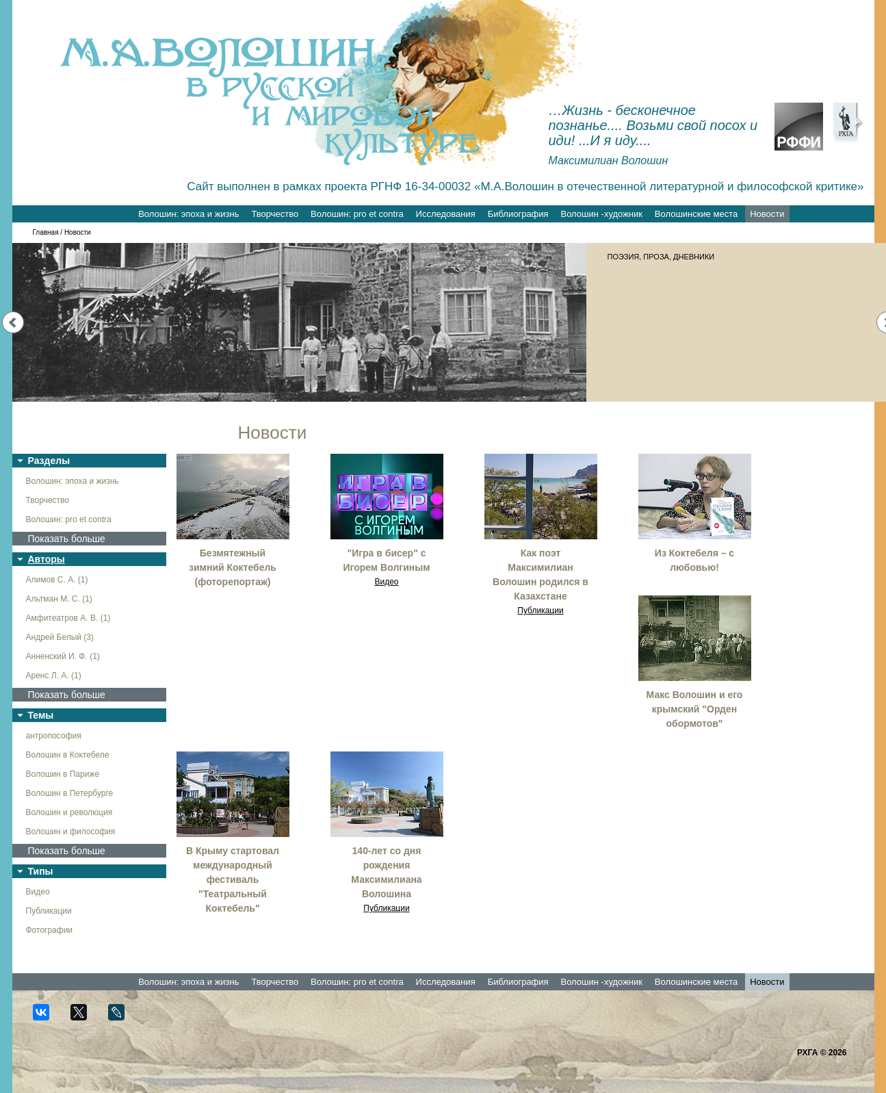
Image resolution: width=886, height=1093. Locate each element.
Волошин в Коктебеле (67, 755)
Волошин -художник (601, 214)
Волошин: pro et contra (357, 214)
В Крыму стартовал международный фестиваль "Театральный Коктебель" (232, 879)
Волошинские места (696, 214)
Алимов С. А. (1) (57, 579)
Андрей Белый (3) (60, 637)
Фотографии (49, 930)
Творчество (274, 214)
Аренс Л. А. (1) (53, 675)
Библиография (518, 214)
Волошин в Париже (63, 774)
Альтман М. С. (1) (59, 599)
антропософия (53, 736)
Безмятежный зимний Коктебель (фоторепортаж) (232, 567)
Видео (38, 892)
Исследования (445, 214)
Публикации (49, 911)
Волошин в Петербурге (70, 793)
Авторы (46, 559)
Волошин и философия (71, 831)
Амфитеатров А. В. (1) (68, 618)
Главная (46, 232)
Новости (767, 214)
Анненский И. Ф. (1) (63, 656)
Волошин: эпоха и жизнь (188, 214)
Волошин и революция (69, 812)
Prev (13, 322)
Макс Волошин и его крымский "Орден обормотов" (695, 709)
